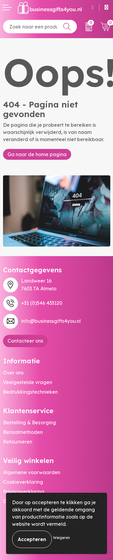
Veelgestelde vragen (27, 382)
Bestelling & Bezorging (29, 422)
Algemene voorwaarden (31, 472)
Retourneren (17, 442)
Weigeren (61, 537)
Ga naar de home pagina (37, 154)
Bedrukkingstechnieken (30, 392)
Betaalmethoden (23, 432)
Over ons (13, 373)
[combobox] (40, 26)
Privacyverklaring (23, 492)
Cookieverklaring (23, 482)
